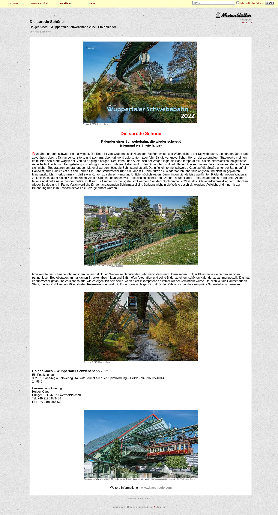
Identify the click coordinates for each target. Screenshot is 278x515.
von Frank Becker (40, 31)
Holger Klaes (102, 124)
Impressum (118, 507)
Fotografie (246, 19)
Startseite (13, 3)
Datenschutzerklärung (140, 507)
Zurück (132, 498)
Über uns (160, 507)
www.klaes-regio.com (156, 487)
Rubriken (66, 3)
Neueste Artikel (39, 3)
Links (92, 3)
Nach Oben (143, 498)
